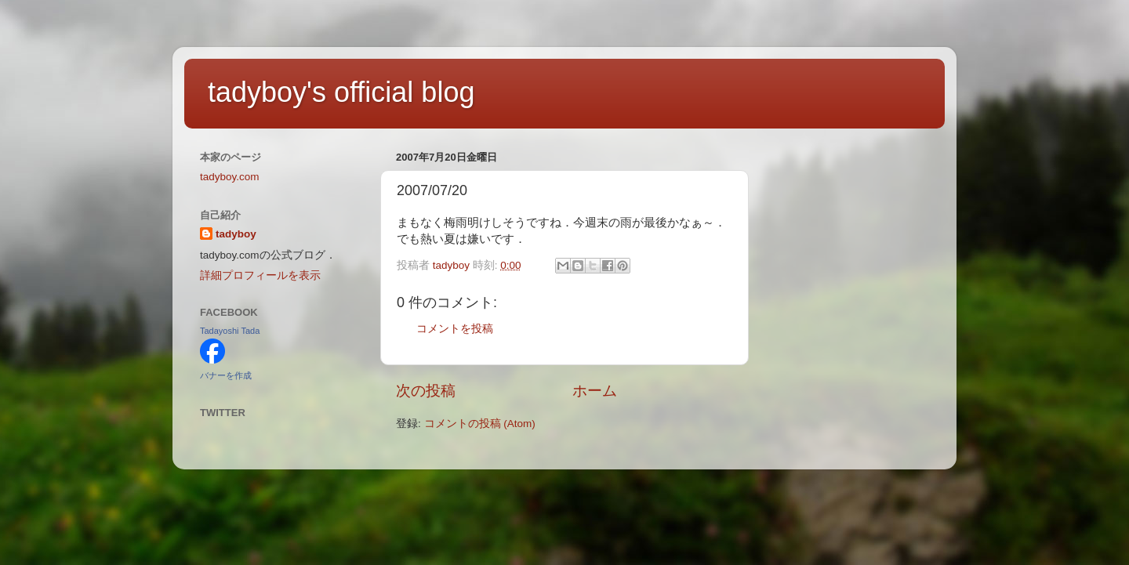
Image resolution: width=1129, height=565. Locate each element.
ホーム (594, 390)
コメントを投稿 (454, 329)
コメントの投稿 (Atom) (479, 423)
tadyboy (236, 234)
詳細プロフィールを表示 (260, 275)
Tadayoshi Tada (230, 330)
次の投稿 (426, 390)
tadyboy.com (230, 177)
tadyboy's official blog (341, 92)
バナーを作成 (226, 375)
